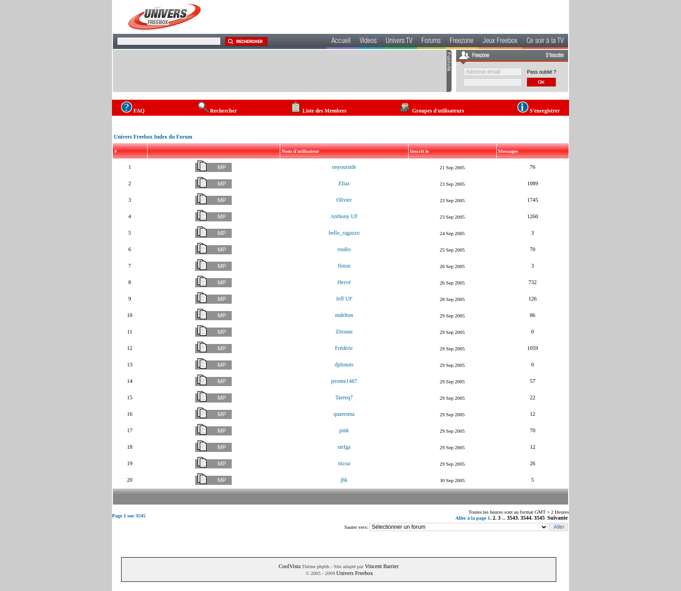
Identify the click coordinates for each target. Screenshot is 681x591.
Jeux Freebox (500, 41)
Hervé (344, 282)
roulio (344, 249)
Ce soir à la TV (545, 41)
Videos (368, 41)
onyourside (344, 167)
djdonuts (344, 364)
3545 (539, 518)
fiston (344, 266)
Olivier (344, 200)
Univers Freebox (354, 573)
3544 (526, 518)
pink (344, 430)
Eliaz (344, 183)
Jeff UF (344, 299)
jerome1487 (344, 381)
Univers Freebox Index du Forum (153, 137)
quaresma (344, 414)
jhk (343, 480)
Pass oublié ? (541, 72)
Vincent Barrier (382, 566)
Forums (431, 41)
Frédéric (344, 348)
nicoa (344, 463)
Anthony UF (344, 216)
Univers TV (399, 41)
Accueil (341, 41)
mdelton (344, 315)
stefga (344, 447)
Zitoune (343, 331)
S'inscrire (555, 56)
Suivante (558, 518)
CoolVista (290, 566)
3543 (512, 518)
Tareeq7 (344, 397)
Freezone (462, 41)
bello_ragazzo (344, 233)
